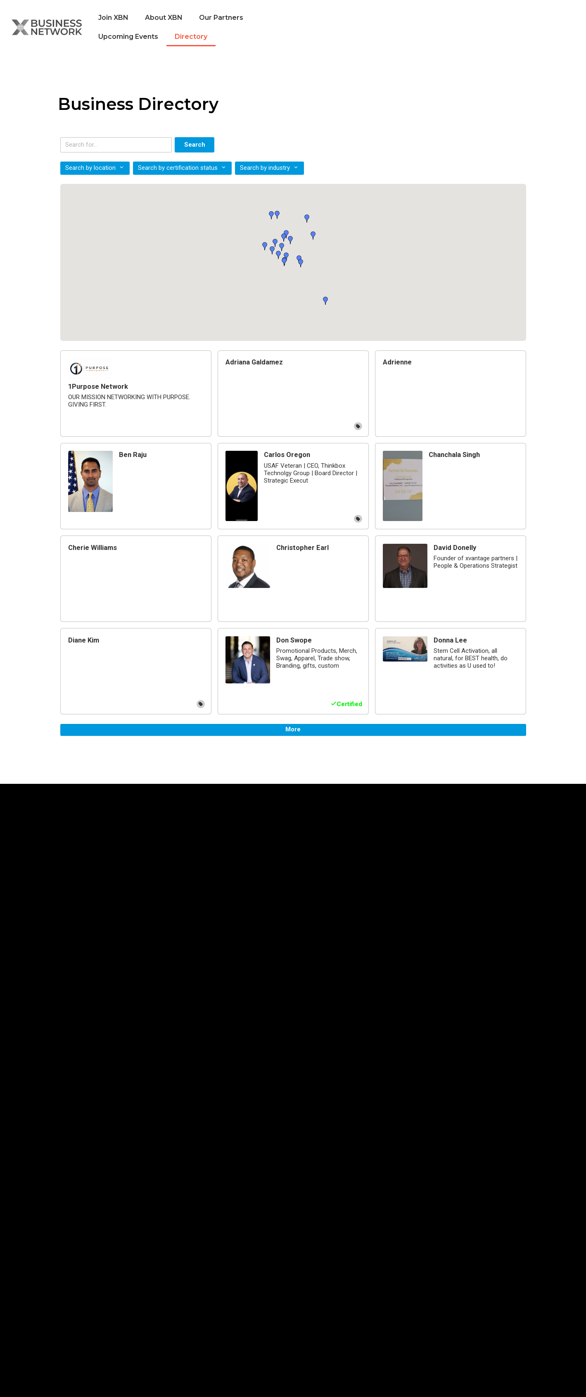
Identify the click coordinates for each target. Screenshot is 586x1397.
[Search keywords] (116, 144)
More (293, 729)
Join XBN (113, 17)
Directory (191, 36)
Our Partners (221, 17)
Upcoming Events (128, 36)
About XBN (164, 17)
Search (194, 144)
